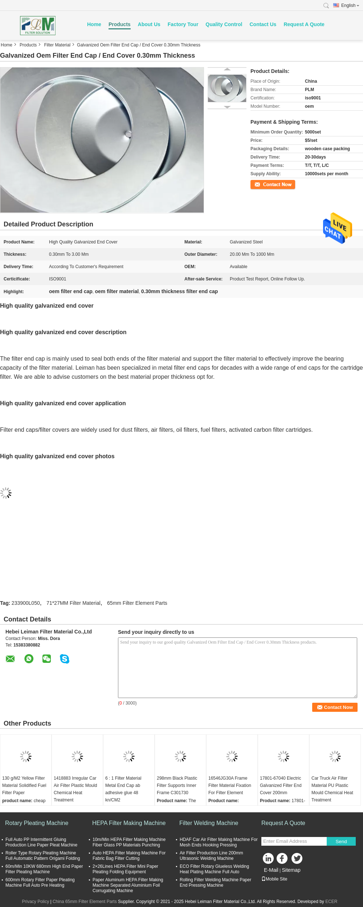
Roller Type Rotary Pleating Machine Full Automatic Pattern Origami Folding (42, 855)
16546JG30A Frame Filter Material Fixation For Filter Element (229, 785)
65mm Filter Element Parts (137, 603)
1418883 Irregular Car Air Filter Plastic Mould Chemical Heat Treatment (75, 789)
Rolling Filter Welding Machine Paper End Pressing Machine (215, 882)
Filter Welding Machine (208, 823)
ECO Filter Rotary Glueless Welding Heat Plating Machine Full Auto (214, 869)
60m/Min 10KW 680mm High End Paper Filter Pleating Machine (44, 869)
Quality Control (223, 24)
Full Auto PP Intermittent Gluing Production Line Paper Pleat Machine (41, 842)
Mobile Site (274, 879)
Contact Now (263, 183)
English (350, 5)
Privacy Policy (35, 901)
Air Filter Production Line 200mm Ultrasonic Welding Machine (211, 855)
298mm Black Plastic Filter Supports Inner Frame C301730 (177, 785)
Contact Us (262, 24)
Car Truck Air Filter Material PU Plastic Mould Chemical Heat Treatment (332, 789)
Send (341, 841)
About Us (149, 24)
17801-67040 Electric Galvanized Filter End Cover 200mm (281, 785)
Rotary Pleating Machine (36, 823)
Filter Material (57, 45)
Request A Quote (304, 24)
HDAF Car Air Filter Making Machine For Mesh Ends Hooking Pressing (219, 842)
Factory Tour (183, 24)
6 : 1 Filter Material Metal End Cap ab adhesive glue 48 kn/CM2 (123, 789)
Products (120, 24)
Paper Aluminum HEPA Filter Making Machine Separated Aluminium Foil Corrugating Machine (128, 885)
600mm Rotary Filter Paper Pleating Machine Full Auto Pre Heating (40, 882)
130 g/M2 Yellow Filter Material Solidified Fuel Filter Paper (24, 785)
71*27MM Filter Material (73, 603)
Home (94, 24)
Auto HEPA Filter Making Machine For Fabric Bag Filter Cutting (129, 855)
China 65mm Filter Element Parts (85, 901)
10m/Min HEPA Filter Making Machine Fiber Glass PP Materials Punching (129, 842)
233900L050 (26, 603)
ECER (331, 901)
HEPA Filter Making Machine (129, 823)
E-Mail (271, 870)
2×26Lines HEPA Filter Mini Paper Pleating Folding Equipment (125, 869)
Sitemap (291, 870)
